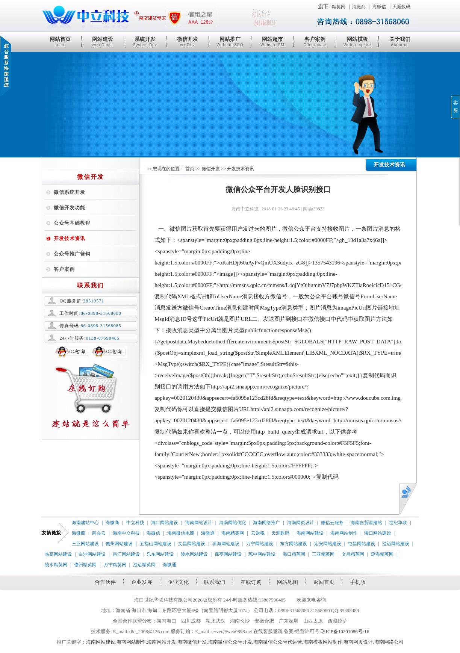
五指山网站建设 (155, 543)
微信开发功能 (69, 207)
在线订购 (251, 582)
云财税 (258, 533)
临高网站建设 (58, 554)
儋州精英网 (85, 564)
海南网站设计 (198, 522)
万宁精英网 (115, 564)
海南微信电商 (180, 533)
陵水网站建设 (194, 554)
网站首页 (60, 41)
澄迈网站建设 (395, 543)
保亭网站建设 (228, 554)
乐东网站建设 (160, 554)
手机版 (358, 582)
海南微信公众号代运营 (277, 642)
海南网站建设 (310, 533)
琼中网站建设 (261, 554)
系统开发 (145, 41)
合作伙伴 (105, 582)
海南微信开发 (192, 642)
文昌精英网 (353, 554)
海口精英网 (294, 554)
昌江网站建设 (126, 554)
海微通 (208, 533)
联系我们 (214, 582)
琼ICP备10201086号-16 (345, 631)
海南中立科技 (126, 533)
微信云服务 (332, 522)
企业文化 (178, 582)
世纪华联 (398, 522)
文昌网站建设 (191, 543)
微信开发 (187, 41)
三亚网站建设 (85, 543)
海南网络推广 (266, 522)
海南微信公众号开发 (230, 642)
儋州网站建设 (119, 543)
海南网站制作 (343, 533)
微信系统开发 (69, 192)
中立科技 (135, 522)
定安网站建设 (327, 543)
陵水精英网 (56, 564)
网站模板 (357, 41)
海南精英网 (232, 533)
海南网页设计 (300, 522)
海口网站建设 (164, 522)
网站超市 (272, 41)
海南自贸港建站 (366, 522)
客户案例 (315, 41)
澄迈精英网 (144, 564)
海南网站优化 (232, 522)
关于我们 (400, 41)
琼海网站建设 (225, 543)
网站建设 (102, 41)
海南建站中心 (85, 522)
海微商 (359, 6)
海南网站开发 (161, 642)
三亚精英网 (323, 554)
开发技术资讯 (69, 238)
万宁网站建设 (259, 543)
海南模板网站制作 (322, 642)
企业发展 (141, 582)
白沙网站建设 (92, 554)
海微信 (379, 6)
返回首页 (323, 582)
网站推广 (230, 41)
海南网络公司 (389, 642)
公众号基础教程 (72, 223)
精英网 (338, 6)
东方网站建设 (293, 543)
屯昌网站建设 (361, 543)
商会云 (99, 533)
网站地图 (287, 582)
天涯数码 (401, 6)
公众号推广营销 (72, 254)
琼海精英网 (382, 554)
